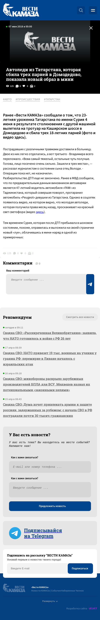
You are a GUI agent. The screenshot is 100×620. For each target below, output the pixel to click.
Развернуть (50, 601)
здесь (40, 212)
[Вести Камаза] (21, 10)
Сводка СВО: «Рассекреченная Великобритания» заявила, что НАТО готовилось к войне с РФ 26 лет (50, 335)
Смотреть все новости (80, 317)
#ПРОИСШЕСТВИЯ (28, 100)
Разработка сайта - (81, 608)
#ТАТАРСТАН (52, 100)
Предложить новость (52, 506)
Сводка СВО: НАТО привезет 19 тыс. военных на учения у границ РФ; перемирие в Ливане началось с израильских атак (50, 358)
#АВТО (7, 100)
